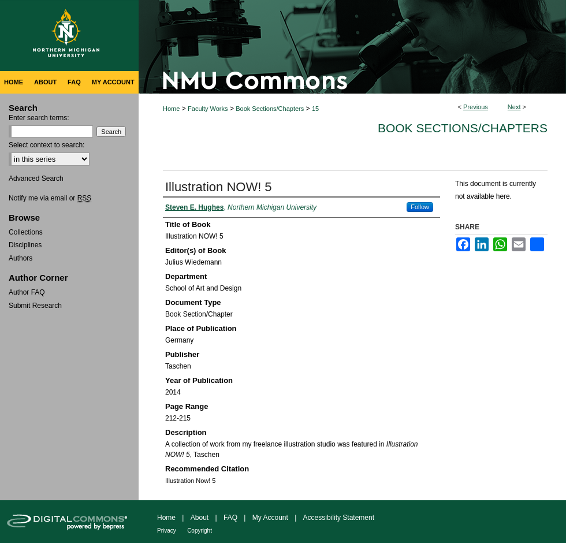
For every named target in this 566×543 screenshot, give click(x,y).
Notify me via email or (50, 198)
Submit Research (35, 306)
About (199, 518)
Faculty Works (208, 108)
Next (514, 106)
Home (171, 108)
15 (315, 108)
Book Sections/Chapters (270, 108)
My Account (270, 518)
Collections (26, 232)
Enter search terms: (39, 118)
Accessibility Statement (338, 518)
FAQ (230, 518)
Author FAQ (27, 292)
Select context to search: (46, 145)
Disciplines (25, 245)
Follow (420, 206)
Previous (475, 106)
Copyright (199, 530)
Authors (20, 258)
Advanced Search (36, 178)
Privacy (166, 530)
